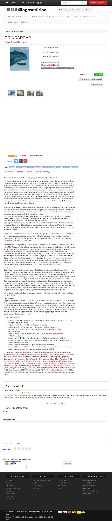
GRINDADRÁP (18, 31)
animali (58, 167)
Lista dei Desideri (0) (66, 10)
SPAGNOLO (87, 16)
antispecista (37, 167)
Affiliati (59, 488)
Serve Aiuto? (10, 499)
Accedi (22, 3)
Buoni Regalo (36, 488)
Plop (60, 372)
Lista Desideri (62, 485)
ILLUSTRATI (43, 16)
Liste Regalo (35, 483)
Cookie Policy (87, 493)
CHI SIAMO (9, 480)
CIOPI (54, 16)
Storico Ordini (62, 483)
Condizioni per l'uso (89, 485)
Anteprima (97, 84)
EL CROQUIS (12, 22)
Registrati (31, 3)
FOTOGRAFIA (66, 16)
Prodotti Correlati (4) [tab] (43, 172)
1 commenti (22, 156)
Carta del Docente (88, 483)
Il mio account (62, 480)
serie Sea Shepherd (22, 167)
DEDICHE (24, 22)
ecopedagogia (46, 167)
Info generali (9, 485)
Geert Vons (22, 42)
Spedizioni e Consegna (13, 488)
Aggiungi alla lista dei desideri (91, 79)
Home (8, 31)
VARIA (76, 16)
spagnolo (65, 357)
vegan (30, 167)
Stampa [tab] (29, 172)
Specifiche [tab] (20, 172)
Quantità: (83, 74)
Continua (68, 463)
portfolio (25, 359)
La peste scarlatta (47, 372)
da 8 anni (12, 167)
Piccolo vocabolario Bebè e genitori (55, 370)
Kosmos (33, 372)
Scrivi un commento (35, 156)
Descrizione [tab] (9, 172)
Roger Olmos (10, 42)
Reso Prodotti (10, 496)
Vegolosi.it (53, 178)
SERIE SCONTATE (14, 16)
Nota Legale (86, 488)
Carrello (13, 3)
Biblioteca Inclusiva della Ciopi (41, 480)
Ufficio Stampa (10, 491)
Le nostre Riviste (37, 485)
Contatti (8, 483)
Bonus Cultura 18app (89, 480)
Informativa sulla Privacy (90, 491)
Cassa (88, 10)
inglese (57, 357)
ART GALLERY (29, 16)
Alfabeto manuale (32, 370)
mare (53, 167)
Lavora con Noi (10, 493)
